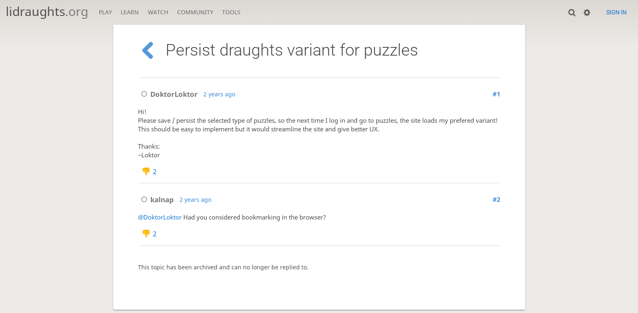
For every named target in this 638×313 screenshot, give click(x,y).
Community (195, 12)
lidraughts (47, 11)
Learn (130, 12)
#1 (496, 94)
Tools (231, 12)
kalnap (156, 199)
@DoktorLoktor (160, 217)
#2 (496, 199)
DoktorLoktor (168, 94)
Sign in (616, 12)
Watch (158, 12)
